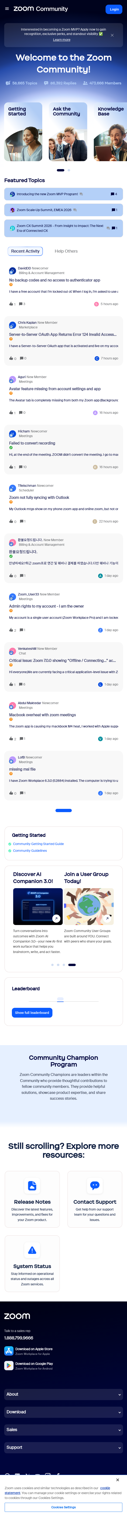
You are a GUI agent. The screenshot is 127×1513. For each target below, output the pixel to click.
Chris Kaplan (27, 322)
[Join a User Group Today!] (89, 917)
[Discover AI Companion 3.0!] (38, 917)
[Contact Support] (95, 1199)
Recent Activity (25, 251)
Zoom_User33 (28, 594)
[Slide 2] (69, 170)
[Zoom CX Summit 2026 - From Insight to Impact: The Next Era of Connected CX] (63, 228)
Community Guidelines (30, 851)
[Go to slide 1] (52, 965)
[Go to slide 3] (64, 965)
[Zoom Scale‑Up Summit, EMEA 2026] (47, 210)
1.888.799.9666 (18, 1338)
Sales (12, 1430)
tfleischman (27, 485)
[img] (112, 35)
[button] (7, 9)
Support (14, 1447)
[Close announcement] (112, 35)
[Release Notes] (32, 1199)
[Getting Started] (23, 131)
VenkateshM (27, 648)
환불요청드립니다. (30, 540)
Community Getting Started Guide (38, 844)
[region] (63, 1494)
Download (16, 1412)
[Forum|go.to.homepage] (41, 9)
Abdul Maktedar (29, 703)
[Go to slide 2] (58, 965)
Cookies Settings (63, 1507)
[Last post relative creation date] (109, 304)
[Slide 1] (60, 170)
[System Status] (32, 1263)
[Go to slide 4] (72, 965)
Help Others (66, 251)
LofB (21, 757)
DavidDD (24, 268)
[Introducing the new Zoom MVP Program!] (50, 194)
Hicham (24, 431)
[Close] (117, 1479)
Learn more (61, 40)
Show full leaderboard (32, 1013)
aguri (22, 377)
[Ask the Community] (68, 131)
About (12, 1394)
